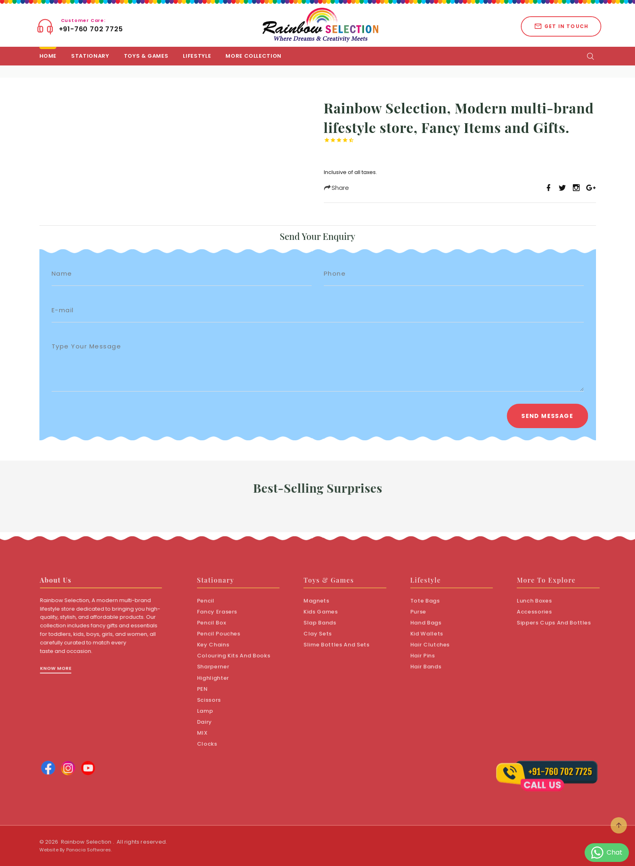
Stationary (90, 56)
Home (48, 56)
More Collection (253, 56)
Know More (66, 678)
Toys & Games (146, 56)
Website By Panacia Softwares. (75, 849)
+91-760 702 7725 (91, 25)
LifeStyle (197, 56)
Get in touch (561, 26)
